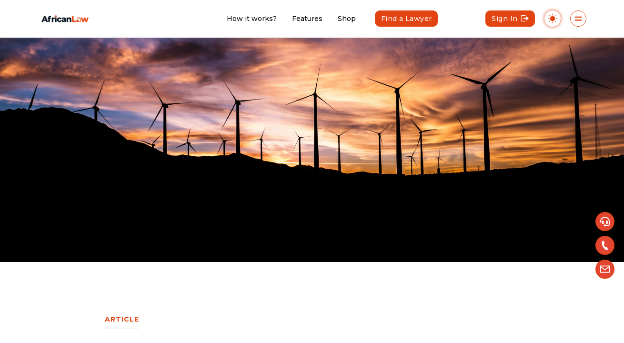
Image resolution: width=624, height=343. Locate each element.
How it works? (252, 18)
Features (307, 18)
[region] (312, 171)
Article (122, 319)
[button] (604, 221)
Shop (347, 18)
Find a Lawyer (406, 18)
